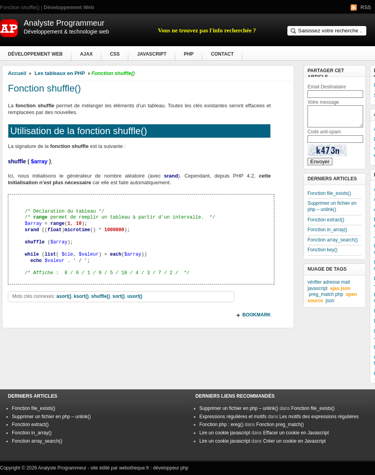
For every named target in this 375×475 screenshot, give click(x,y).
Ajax (86, 54)
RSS (365, 7)
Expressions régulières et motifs (232, 416)
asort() (63, 296)
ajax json (340, 288)
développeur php (170, 468)
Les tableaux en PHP (60, 73)
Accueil (17, 73)
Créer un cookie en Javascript (294, 441)
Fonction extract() (326, 220)
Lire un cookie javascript (224, 433)
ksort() (81, 296)
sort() (118, 296)
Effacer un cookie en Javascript (296, 433)
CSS (115, 54)
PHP (189, 54)
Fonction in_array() (327, 229)
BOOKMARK (256, 315)
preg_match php (326, 294)
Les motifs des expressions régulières (319, 416)
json (330, 300)
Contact (222, 54)
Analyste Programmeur (62, 468)
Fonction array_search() (333, 240)
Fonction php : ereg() (221, 424)
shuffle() (100, 296)
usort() (134, 296)
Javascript (151, 54)
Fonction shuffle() (44, 88)
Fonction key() (323, 249)
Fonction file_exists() (329, 193)
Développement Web (35, 54)
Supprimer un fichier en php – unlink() (332, 206)
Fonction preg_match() (280, 424)
